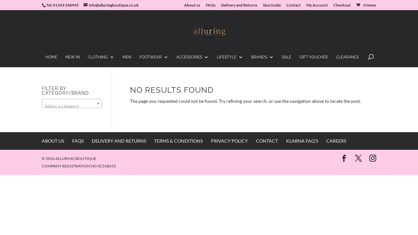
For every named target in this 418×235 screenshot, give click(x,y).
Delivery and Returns (239, 5)
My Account (317, 5)
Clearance (347, 57)
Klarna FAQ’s (302, 141)
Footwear (150, 57)
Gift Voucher (313, 57)
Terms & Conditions (178, 141)
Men (126, 57)
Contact (293, 5)
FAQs (211, 5)
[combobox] (72, 103)
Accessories (189, 57)
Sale (286, 57)
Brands (259, 57)
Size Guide (272, 5)
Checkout (342, 5)
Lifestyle (226, 57)
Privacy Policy (229, 141)
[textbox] (72, 106)
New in (72, 57)
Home (51, 57)
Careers (336, 141)
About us (192, 5)
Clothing (98, 57)
